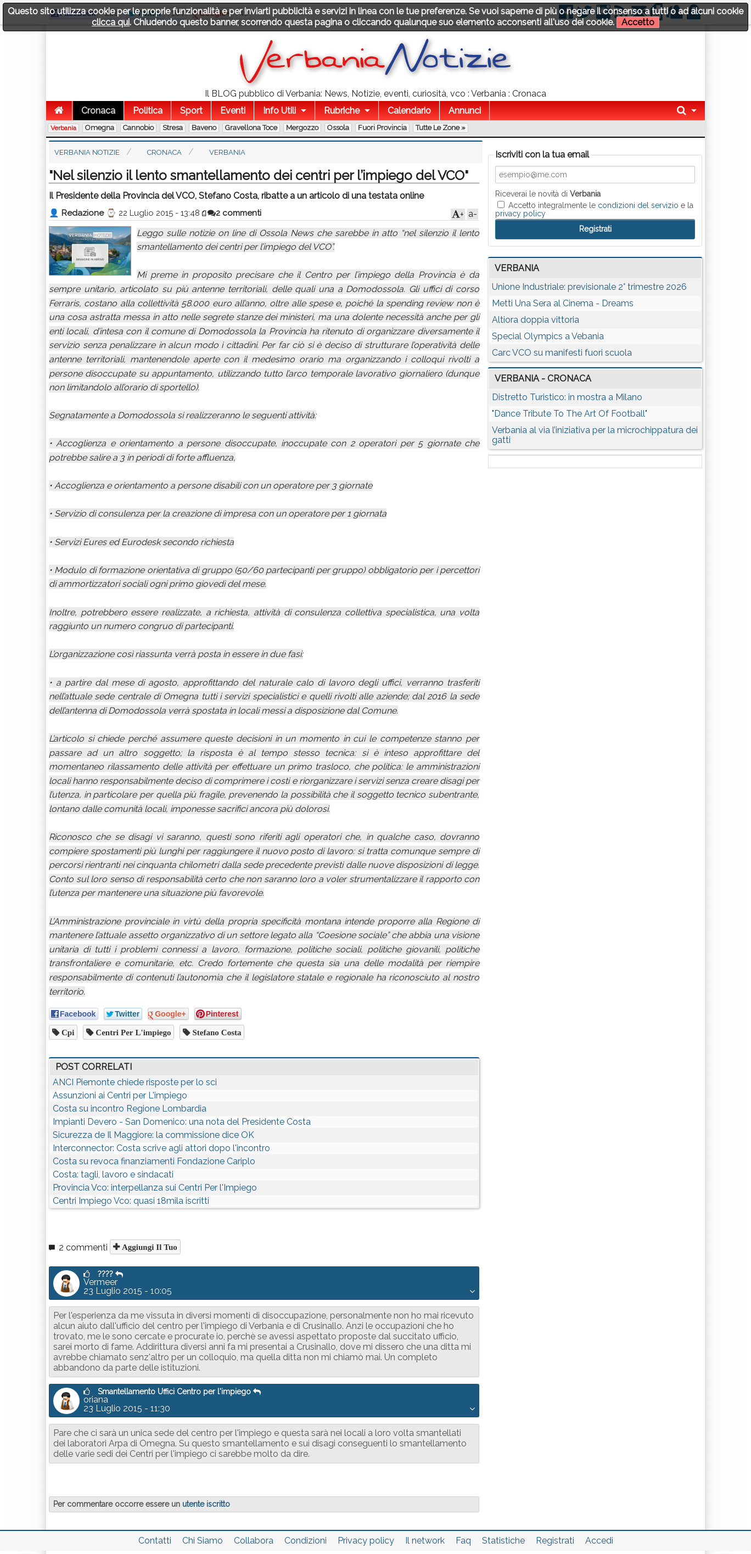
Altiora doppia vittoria (535, 320)
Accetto (637, 22)
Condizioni (305, 1540)
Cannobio (138, 128)
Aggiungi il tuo (148, 1247)
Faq (463, 1540)
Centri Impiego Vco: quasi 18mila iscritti (131, 1201)
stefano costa (215, 1032)
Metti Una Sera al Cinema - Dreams (563, 303)
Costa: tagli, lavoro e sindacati (113, 1174)
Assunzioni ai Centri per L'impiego (120, 1095)
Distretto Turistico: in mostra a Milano (567, 397)
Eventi (232, 110)
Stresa (172, 128)
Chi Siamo (202, 1540)
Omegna (99, 128)
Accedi (599, 1540)
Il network (425, 1540)
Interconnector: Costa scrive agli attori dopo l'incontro (161, 1148)
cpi (66, 1032)
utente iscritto (206, 1504)
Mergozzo (302, 128)
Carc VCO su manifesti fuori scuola (562, 352)
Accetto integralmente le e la (594, 209)
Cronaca (98, 110)
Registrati (555, 1540)
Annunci (465, 110)
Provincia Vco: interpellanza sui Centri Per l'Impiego (155, 1187)
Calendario (409, 110)
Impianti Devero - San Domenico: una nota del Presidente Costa (182, 1122)
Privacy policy (366, 1540)
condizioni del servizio (638, 205)
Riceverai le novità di (548, 194)
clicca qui (111, 22)
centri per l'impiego (132, 1032)
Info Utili (279, 110)
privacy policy (520, 213)
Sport (191, 110)
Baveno (204, 128)
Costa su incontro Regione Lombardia (129, 1108)
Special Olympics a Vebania (548, 336)
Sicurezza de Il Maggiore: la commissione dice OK (153, 1135)
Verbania (63, 128)
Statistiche (503, 1540)
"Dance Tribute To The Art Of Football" (569, 413)
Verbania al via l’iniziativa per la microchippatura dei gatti (595, 435)
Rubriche (342, 110)
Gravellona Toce (251, 128)
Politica (147, 110)
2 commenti (234, 213)
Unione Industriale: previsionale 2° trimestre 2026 (589, 287)
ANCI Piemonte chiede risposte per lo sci (135, 1082)
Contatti (154, 1540)
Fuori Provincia (382, 128)
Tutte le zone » (441, 128)
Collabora (253, 1540)
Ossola (338, 128)
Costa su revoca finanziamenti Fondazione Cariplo (154, 1161)
